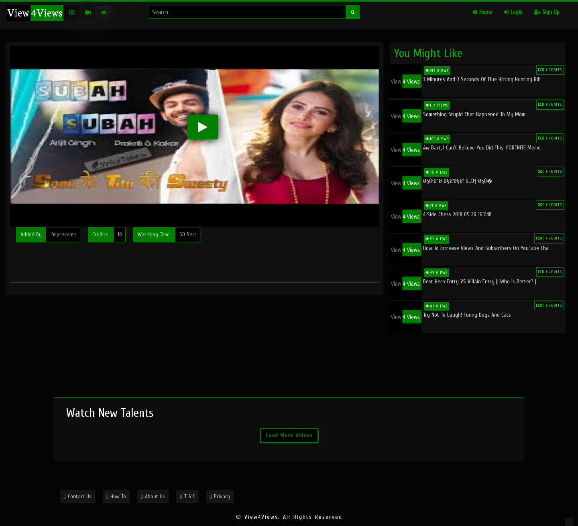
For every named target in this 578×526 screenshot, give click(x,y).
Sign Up (547, 12)
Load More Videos (289, 435)
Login (513, 12)
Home (482, 12)
